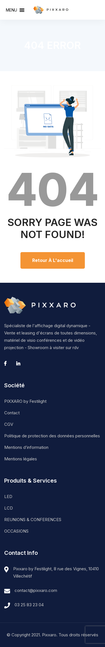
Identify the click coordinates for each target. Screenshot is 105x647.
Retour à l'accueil (52, 260)
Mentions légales (20, 459)
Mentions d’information (26, 447)
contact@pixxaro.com (36, 590)
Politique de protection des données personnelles (52, 435)
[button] (11, 10)
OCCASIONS (16, 531)
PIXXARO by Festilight (25, 401)
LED (8, 496)
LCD (8, 508)
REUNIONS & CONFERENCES (32, 519)
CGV (8, 424)
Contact (12, 412)
